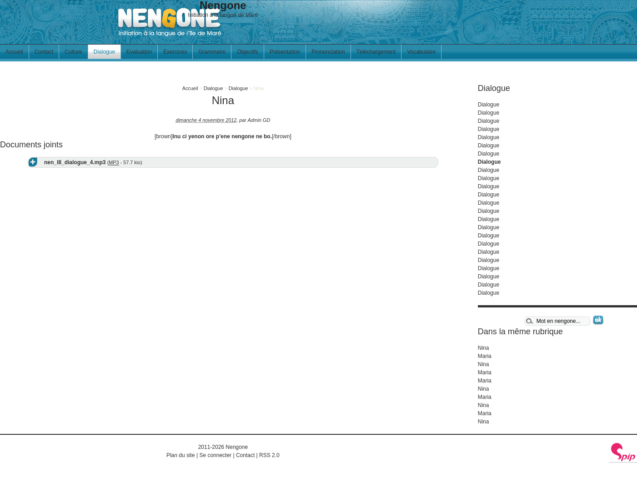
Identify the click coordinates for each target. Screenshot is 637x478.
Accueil (14, 52)
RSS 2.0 (269, 455)
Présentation (285, 52)
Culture (73, 52)
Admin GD (258, 120)
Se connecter (215, 455)
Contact (44, 52)
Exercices (175, 52)
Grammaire (212, 52)
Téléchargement (376, 52)
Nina (483, 348)
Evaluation (139, 52)
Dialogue (104, 52)
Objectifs (247, 52)
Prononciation (328, 52)
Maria (485, 356)
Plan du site (180, 455)
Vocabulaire (421, 52)
